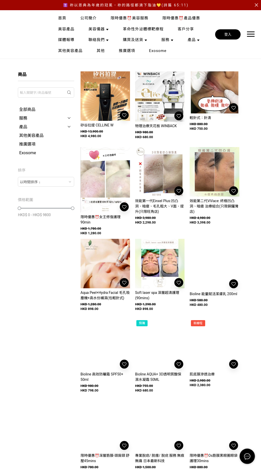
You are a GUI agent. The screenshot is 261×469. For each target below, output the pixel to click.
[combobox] (46, 182)
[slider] (19, 208)
